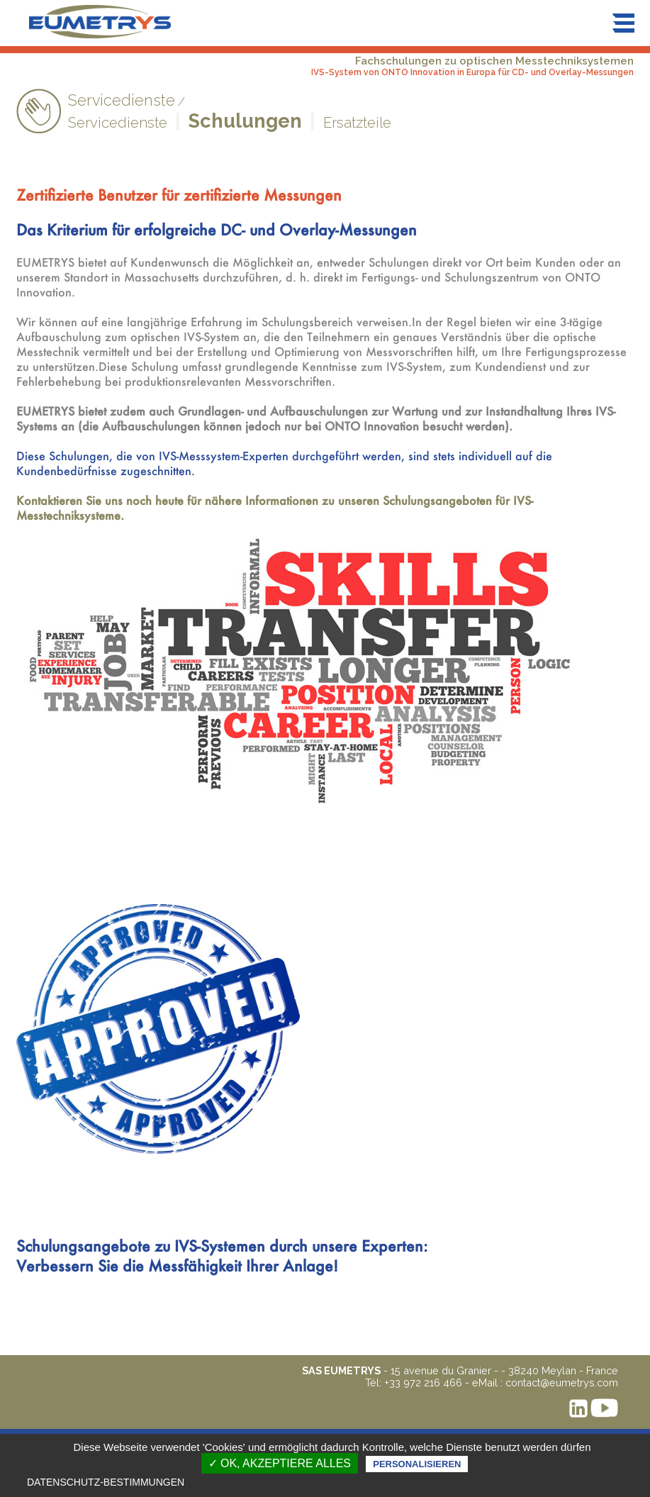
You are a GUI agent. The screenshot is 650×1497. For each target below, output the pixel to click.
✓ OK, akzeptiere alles (280, 1463)
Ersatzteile (357, 122)
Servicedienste (117, 122)
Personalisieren (417, 1464)
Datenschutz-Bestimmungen (105, 1482)
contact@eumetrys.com (561, 1382)
